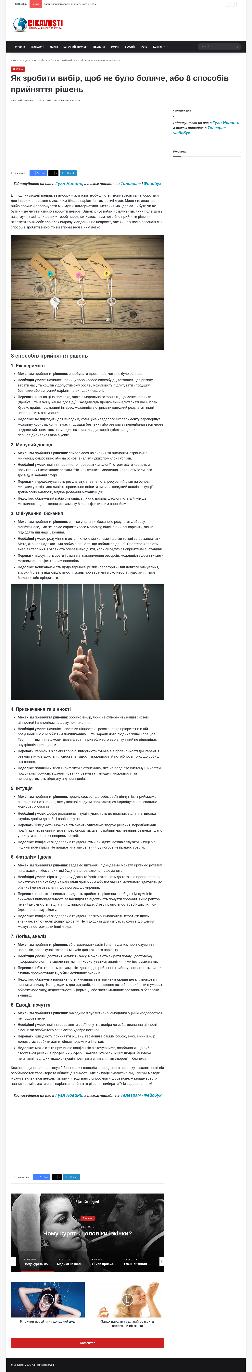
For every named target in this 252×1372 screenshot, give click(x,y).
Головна (19, 46)
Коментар (87, 1343)
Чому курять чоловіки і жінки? (87, 1233)
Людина (26, 60)
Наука (54, 46)
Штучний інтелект (75, 46)
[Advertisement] (87, 136)
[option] (87, 1233)
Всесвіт (130, 46)
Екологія (99, 46)
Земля (114, 46)
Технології (37, 46)
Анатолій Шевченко (23, 100)
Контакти (159, 46)
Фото (144, 46)
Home (15, 60)
